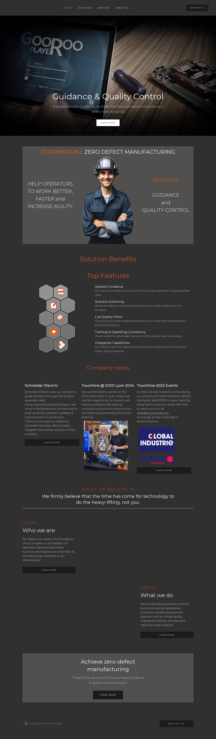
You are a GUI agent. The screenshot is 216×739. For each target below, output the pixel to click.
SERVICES (104, 7)
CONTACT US (197, 8)
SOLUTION (85, 7)
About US (122, 7)
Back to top (177, 723)
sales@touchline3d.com (153, 413)
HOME (68, 7)
